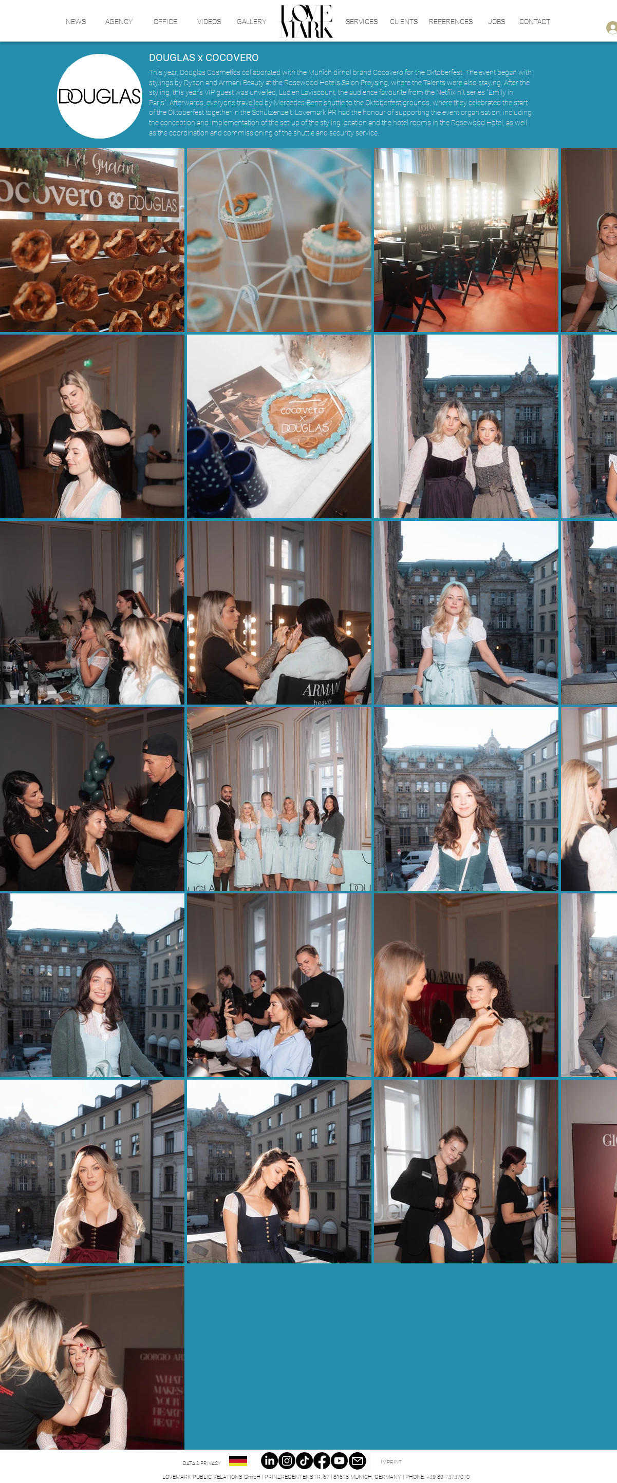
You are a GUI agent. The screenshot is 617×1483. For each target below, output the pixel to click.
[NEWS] (76, 22)
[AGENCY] (119, 22)
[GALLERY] (252, 22)
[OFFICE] (165, 22)
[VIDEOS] (209, 22)
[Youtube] (339, 1460)
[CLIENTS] (404, 22)
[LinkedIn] (269, 1460)
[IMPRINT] (391, 1462)
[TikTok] (304, 1460)
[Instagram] (286, 1460)
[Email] (357, 1461)
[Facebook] (321, 1460)
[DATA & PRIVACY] (202, 1463)
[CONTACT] (534, 22)
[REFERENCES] (451, 22)
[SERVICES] (362, 22)
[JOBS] (496, 22)
